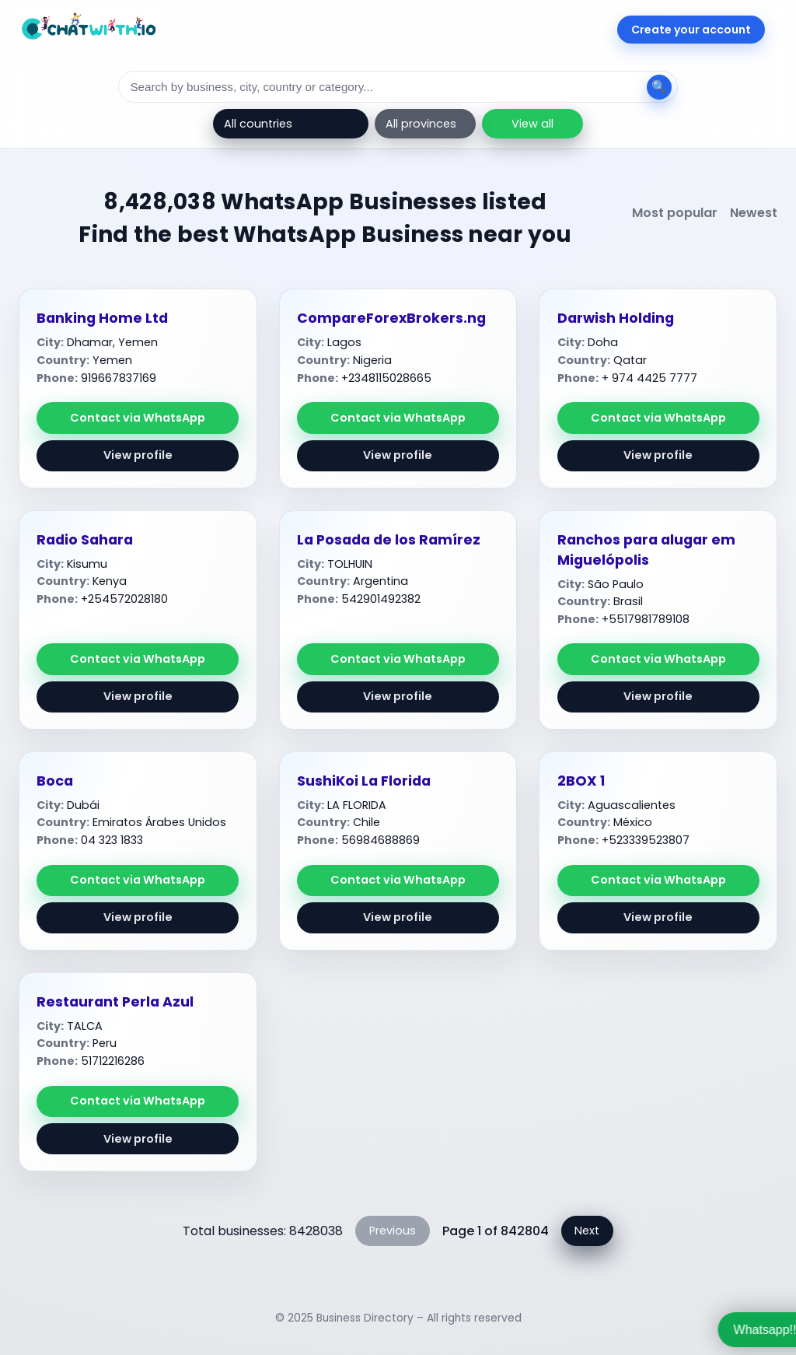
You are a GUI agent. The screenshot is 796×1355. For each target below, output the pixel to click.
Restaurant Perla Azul (115, 1002)
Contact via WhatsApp (137, 417)
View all (532, 123)
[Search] (398, 87)
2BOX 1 (581, 781)
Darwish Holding (615, 318)
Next (586, 1230)
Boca (55, 781)
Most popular (674, 213)
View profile (138, 455)
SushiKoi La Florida (364, 781)
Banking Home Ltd (102, 318)
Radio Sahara (85, 539)
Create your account (691, 29)
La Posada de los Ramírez (388, 539)
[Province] (425, 123)
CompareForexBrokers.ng (391, 318)
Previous (392, 1230)
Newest (753, 213)
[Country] (290, 123)
